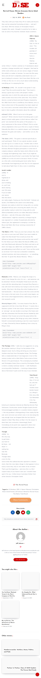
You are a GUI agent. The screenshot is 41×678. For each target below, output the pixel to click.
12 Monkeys (12, 489)
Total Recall (24, 494)
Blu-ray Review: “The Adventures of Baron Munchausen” (8, 622)
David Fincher (10, 491)
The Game (5, 138)
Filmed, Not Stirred (21, 552)
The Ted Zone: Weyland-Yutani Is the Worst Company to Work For (9, 594)
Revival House (23, 485)
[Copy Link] (20, 519)
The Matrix (16, 494)
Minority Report (7, 303)
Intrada (24, 550)
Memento (26, 491)
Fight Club (35, 156)
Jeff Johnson (19, 491)
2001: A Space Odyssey (24, 489)
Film (17, 485)
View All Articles (20, 559)
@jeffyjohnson (17, 555)
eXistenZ (4, 114)
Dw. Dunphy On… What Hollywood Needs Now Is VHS (29, 594)
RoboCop (26, 405)
